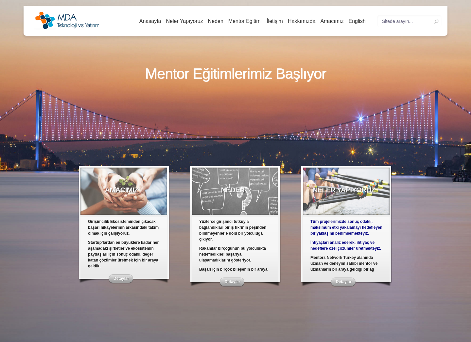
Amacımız (331, 21)
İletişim (275, 21)
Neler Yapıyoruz (184, 21)
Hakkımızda (301, 21)
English (357, 21)
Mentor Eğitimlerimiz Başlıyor (235, 74)
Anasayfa (150, 21)
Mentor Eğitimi (245, 21)
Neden (215, 21)
